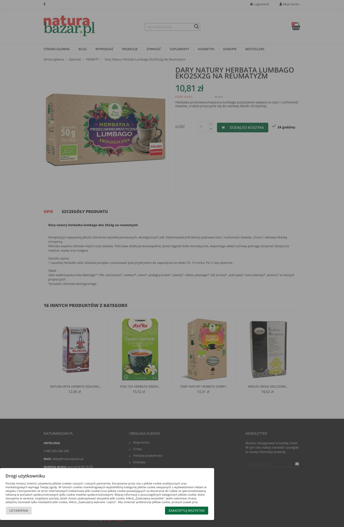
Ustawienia (18, 510)
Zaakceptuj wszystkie (186, 510)
